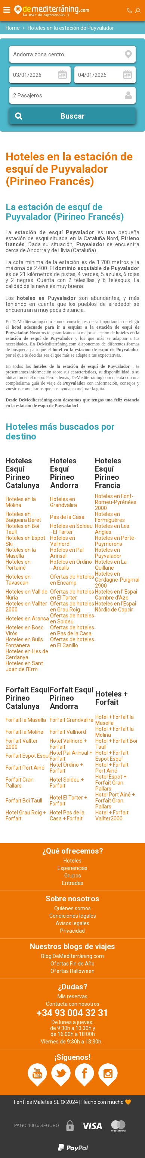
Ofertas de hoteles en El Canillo (72, 642)
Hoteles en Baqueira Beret (23, 517)
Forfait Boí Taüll (24, 801)
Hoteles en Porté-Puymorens (115, 541)
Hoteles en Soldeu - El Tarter (71, 529)
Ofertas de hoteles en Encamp (72, 580)
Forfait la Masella (26, 720)
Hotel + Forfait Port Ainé (112, 768)
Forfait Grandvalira (71, 720)
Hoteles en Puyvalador (108, 553)
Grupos (72, 876)
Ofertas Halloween (72, 971)
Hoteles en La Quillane (111, 565)
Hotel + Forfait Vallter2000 (112, 815)
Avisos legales (72, 923)
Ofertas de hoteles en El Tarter (72, 595)
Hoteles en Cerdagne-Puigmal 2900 (117, 580)
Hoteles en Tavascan (18, 580)
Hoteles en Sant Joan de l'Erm (24, 666)
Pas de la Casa (67, 517)
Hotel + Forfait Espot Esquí (112, 756)
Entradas (72, 883)
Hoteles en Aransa (27, 619)
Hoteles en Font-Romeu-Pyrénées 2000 (115, 502)
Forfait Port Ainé (25, 768)
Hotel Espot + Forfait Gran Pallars (110, 783)
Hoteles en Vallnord (62, 541)
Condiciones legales (72, 916)
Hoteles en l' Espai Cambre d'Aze (116, 595)
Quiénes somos (72, 908)
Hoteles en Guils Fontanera (24, 642)
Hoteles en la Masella (21, 553)
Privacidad (72, 931)
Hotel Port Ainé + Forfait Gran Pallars (115, 801)
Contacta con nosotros (72, 1004)
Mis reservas (72, 996)
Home (13, 28)
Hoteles (72, 861)
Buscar (73, 116)
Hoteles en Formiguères (110, 517)
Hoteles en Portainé (18, 565)
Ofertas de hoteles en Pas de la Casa (72, 630)
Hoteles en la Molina (21, 502)
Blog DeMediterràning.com (72, 956)
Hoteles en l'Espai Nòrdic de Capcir (115, 607)
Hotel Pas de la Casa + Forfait (67, 815)
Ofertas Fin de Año (72, 964)
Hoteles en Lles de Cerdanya (27, 654)
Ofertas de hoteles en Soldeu (72, 619)
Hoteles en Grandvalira (63, 502)
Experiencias (72, 868)
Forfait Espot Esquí (28, 756)
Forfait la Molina (24, 732)
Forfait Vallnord (68, 732)
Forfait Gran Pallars (20, 783)
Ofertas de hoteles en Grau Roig (72, 607)
